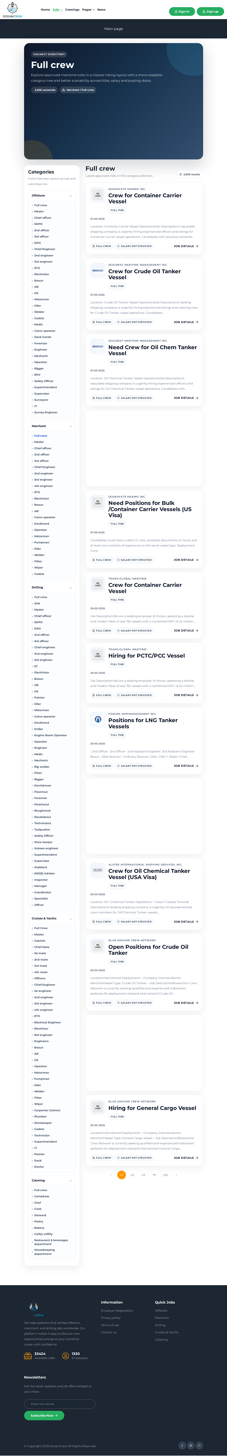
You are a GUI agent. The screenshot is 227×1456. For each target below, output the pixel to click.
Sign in (182, 11)
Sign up (210, 11)
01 (121, 1175)
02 (132, 1175)
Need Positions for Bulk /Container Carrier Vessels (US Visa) (150, 509)
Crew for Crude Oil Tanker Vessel (144, 275)
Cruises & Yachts (166, 1333)
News (101, 9)
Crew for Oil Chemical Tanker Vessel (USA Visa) (149, 874)
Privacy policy (111, 1318)
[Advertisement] (113, 123)
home (45, 9)
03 (143, 1175)
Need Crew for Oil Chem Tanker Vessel (152, 350)
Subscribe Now (44, 1416)
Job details (186, 246)
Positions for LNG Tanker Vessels (143, 723)
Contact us (108, 1333)
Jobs (58, 9)
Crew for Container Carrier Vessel (145, 199)
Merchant (162, 1318)
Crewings (72, 9)
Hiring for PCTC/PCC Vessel (146, 656)
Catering (161, 1340)
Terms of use (110, 1326)
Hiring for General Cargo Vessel (152, 1108)
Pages (88, 9)
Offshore (161, 1311)
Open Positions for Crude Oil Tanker (148, 950)
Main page (113, 29)
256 (165, 1175)
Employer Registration (117, 1311)
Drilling (160, 1326)
